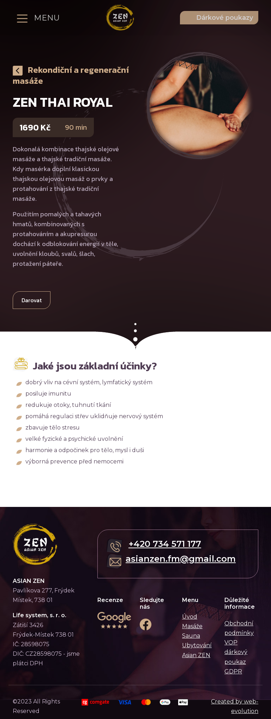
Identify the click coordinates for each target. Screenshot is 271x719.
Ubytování (197, 645)
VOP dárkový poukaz (235, 652)
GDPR (233, 671)
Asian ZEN (196, 655)
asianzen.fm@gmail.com (181, 559)
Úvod (189, 616)
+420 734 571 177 (164, 544)
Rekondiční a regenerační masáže (71, 75)
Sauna (191, 635)
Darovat (32, 300)
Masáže (192, 626)
